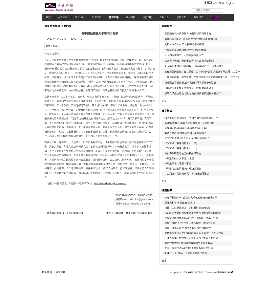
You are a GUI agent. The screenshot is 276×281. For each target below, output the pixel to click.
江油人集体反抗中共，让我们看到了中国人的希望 (191, 238)
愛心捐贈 (215, 17)
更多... (228, 110)
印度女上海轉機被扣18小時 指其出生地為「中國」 (192, 217)
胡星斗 (56, 46)
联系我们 (47, 272)
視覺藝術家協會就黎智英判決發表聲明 (185, 49)
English (230, 3)
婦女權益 (80, 17)
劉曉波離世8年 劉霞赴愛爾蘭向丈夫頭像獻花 (189, 243)
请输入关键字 (203, 10)
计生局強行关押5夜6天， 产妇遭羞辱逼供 (187, 173)
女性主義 (63, 17)
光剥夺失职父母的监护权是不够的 (183, 153)
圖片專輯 (130, 17)
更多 (164, 101)
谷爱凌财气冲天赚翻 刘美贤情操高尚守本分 (188, 33)
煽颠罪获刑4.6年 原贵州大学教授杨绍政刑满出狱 (191, 39)
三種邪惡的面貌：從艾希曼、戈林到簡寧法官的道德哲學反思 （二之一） (204, 71)
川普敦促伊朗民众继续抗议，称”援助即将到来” (190, 88)
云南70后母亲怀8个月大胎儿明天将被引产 (187, 138)
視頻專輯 (147, 17)
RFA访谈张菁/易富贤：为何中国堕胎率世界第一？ (191, 118)
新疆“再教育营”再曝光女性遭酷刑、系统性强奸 (190, 123)
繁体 (221, 3)
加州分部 (97, 17)
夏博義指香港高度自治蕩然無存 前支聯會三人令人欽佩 (194, 233)
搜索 (228, 10)
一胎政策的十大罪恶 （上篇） (181, 158)
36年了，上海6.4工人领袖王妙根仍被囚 (186, 253)
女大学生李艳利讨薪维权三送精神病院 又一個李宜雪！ (194, 66)
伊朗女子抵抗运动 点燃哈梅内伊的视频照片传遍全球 (193, 93)
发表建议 (60, 272)
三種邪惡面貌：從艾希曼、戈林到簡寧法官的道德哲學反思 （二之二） (202, 77)
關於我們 (198, 17)
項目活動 (181, 17)
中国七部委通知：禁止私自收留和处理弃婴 (129, 213)
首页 (47, 25)
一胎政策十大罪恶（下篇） (179, 163)
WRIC (191, 272)
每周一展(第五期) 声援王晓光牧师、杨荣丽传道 (190, 222)
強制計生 (164, 17)
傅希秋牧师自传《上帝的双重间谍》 (66, 213)
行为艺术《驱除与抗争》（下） (181, 143)
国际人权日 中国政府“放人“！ (180, 202)
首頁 (48, 17)
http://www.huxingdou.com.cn (110, 183)
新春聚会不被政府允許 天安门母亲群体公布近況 (190, 82)
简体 (214, 3)
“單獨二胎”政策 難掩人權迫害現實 (183, 168)
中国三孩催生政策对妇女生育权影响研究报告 (189, 248)
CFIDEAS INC (224, 272)
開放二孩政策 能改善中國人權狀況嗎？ (185, 133)
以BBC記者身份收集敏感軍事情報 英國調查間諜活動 (193, 212)
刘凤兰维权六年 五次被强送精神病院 (184, 44)
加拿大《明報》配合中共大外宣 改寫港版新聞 (189, 60)
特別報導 (114, 17)
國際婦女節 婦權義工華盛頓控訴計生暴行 (187, 128)
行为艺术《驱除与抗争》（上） (181, 148)
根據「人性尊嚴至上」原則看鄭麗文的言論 (188, 207)
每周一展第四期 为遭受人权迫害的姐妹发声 (188, 227)
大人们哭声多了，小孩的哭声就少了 (184, 55)
